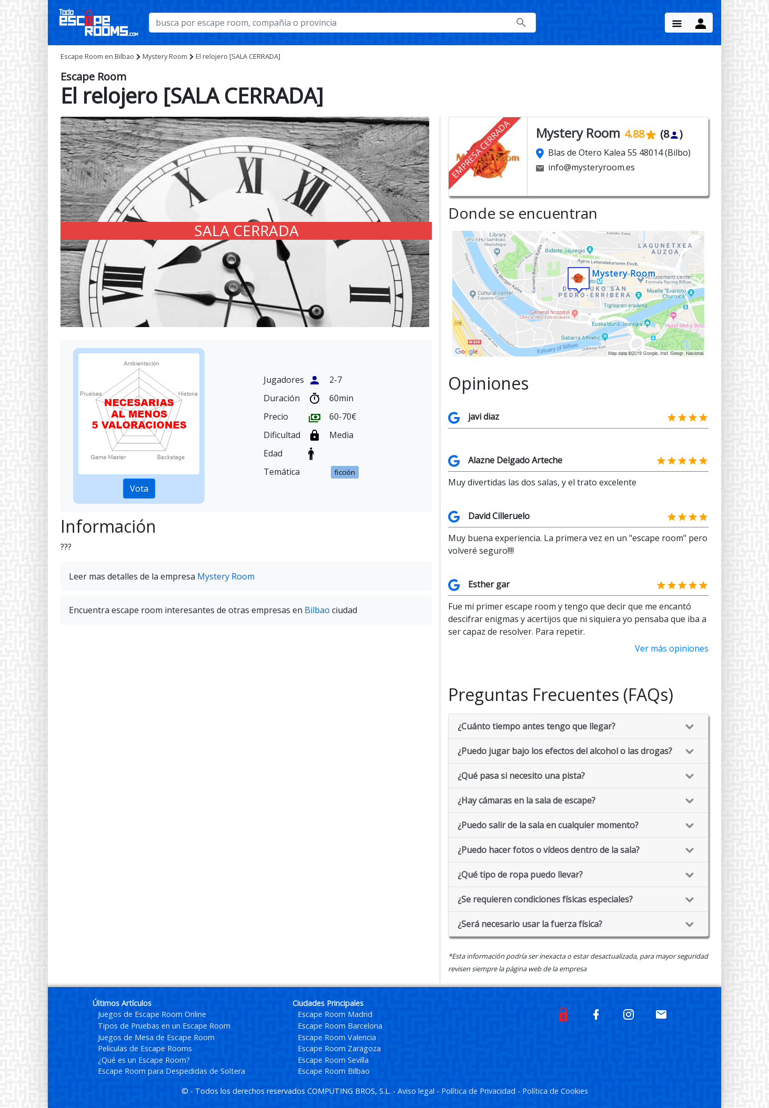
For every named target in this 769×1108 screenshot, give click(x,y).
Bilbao (97, 56)
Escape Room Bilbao (334, 1071)
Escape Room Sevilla (333, 1060)
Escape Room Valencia (337, 1037)
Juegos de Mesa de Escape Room (156, 1037)
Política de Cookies (555, 1091)
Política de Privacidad (479, 1091)
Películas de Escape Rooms (145, 1048)
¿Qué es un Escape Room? (144, 1060)
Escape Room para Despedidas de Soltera (171, 1071)
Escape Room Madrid (335, 1014)
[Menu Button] (677, 23)
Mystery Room (165, 56)
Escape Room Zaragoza (339, 1048)
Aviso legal (417, 1091)
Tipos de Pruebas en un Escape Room (164, 1026)
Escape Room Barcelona (340, 1026)
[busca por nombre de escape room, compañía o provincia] (342, 23)
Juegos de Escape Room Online (152, 1014)
